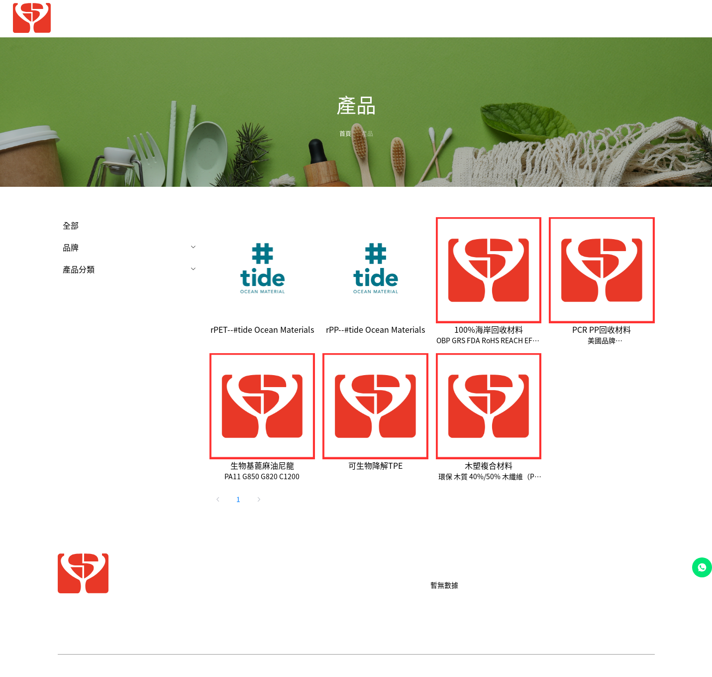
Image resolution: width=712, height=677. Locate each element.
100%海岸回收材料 (488, 329)
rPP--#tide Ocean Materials (375, 329)
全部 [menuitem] (71, 225)
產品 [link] (367, 133)
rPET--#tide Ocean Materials (262, 329)
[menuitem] (473, 19)
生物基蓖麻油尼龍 (262, 465)
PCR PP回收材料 (601, 329)
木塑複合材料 (488, 465)
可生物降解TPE (375, 465)
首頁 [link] (345, 133)
